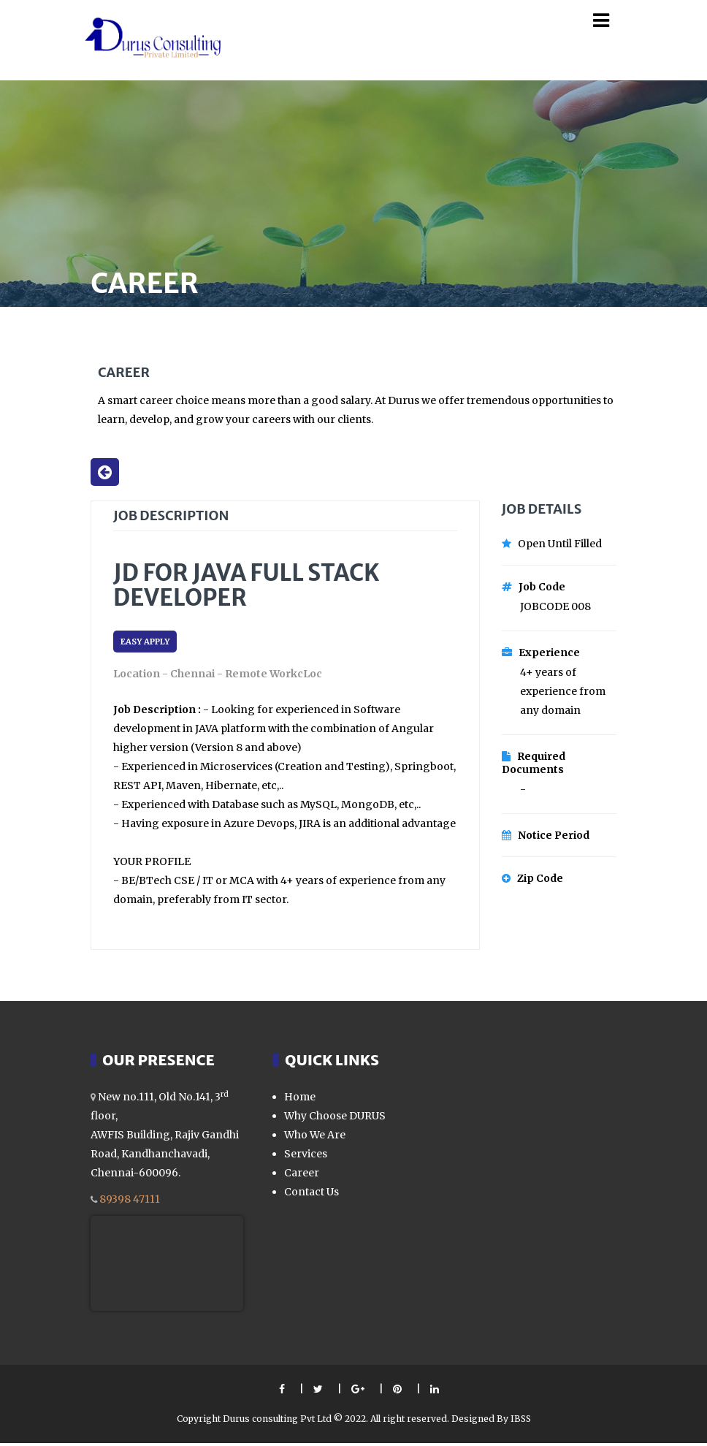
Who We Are (314, 1137)
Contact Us (311, 1194)
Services (305, 1156)
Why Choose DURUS (335, 1118)
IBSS (521, 1421)
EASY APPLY (145, 644)
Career (301, 1175)
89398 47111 (129, 1202)
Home (300, 1099)
